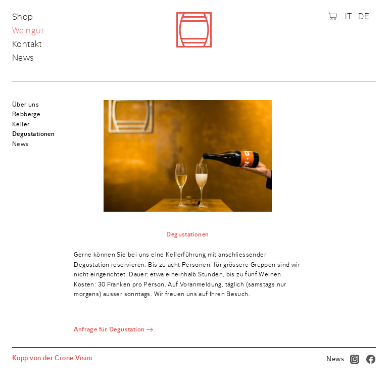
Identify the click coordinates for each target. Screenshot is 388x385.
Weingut (28, 31)
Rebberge (26, 114)
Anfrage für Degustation (109, 329)
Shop (23, 17)
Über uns (25, 105)
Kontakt (27, 44)
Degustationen (33, 134)
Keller (20, 124)
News (23, 57)
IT (348, 16)
